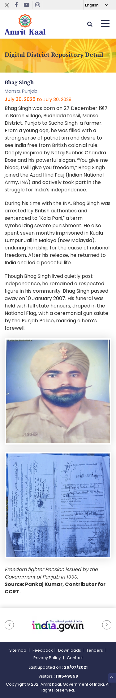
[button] (9, 624)
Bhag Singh (19, 82)
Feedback (42, 650)
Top (112, 678)
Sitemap (18, 650)
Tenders (94, 650)
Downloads (69, 650)
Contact (75, 658)
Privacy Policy (47, 658)
